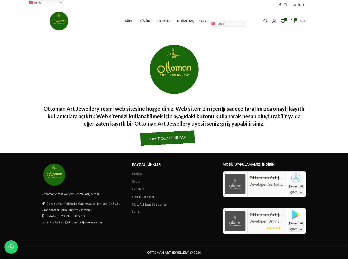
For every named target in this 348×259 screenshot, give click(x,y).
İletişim (137, 212)
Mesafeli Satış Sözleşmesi (149, 204)
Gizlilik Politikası (143, 197)
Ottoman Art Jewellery (273, 214)
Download (296, 186)
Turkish (218, 23)
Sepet (136, 181)
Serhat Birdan (279, 184)
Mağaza (137, 173)
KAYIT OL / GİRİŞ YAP (143, 137)
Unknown (276, 221)
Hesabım (138, 189)
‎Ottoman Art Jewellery (273, 178)
